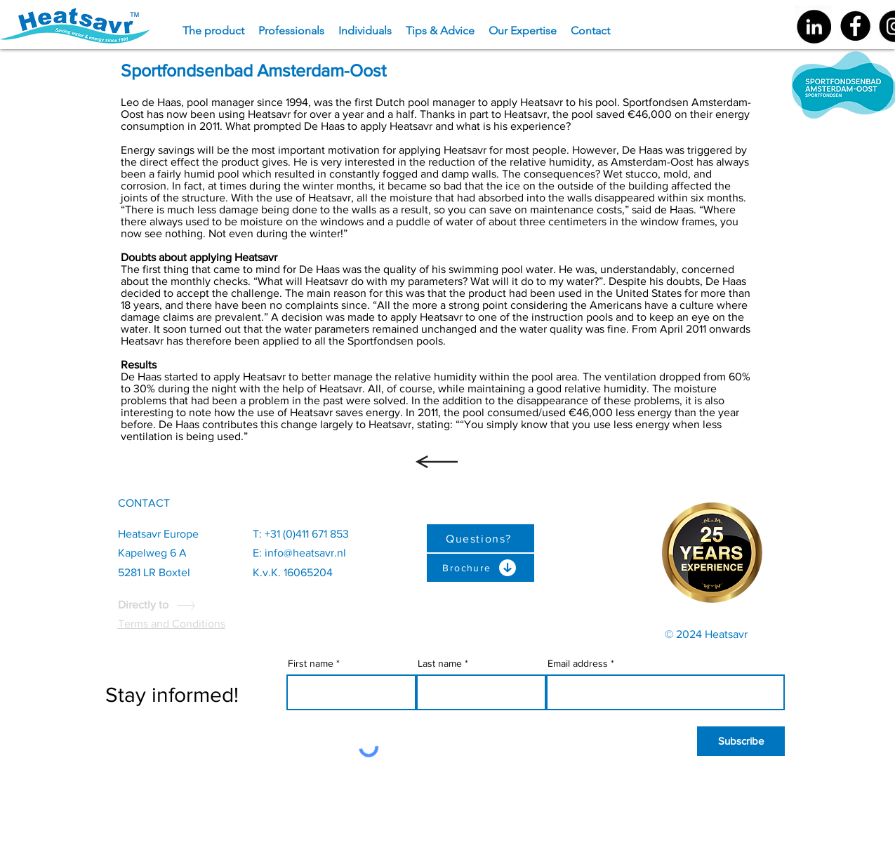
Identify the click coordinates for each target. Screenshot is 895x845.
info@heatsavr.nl (305, 553)
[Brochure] (480, 568)
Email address (578, 663)
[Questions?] (480, 538)
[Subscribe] (741, 741)
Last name (440, 663)
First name (310, 663)
